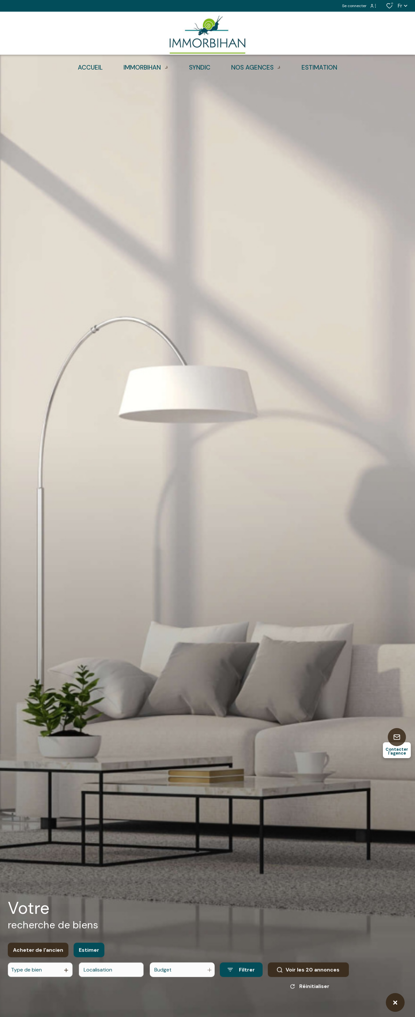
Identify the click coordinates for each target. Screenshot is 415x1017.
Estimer (89, 954)
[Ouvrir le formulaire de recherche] (241, 974)
